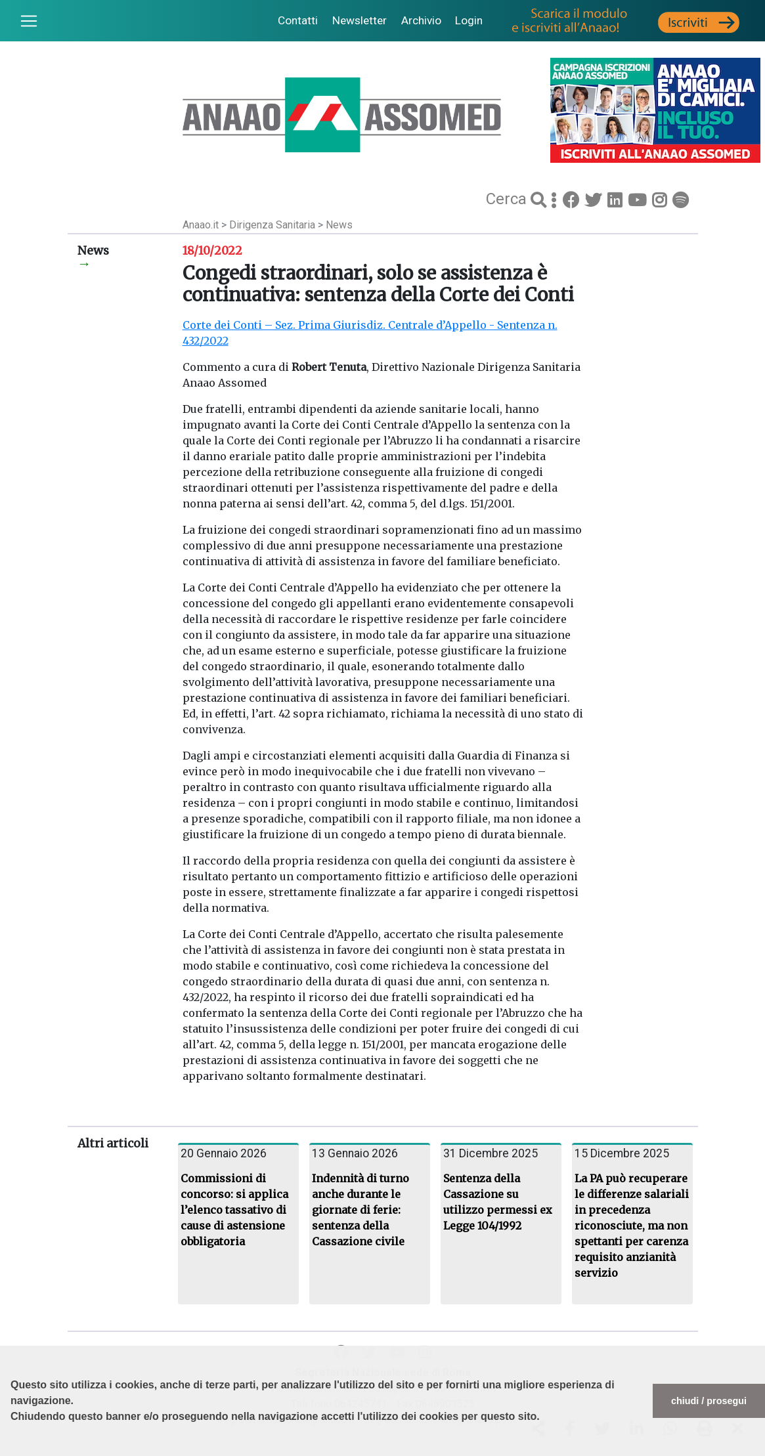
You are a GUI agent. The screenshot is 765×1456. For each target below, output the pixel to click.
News (339, 225)
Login (469, 20)
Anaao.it (201, 225)
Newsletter (359, 20)
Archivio (421, 20)
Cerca (508, 199)
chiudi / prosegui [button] (709, 1401)
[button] (12, 1449)
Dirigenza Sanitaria (273, 225)
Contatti (298, 20)
